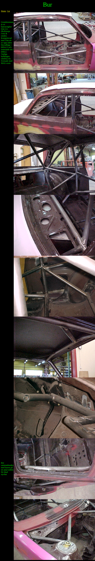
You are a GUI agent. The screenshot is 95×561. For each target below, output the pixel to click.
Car (8, 11)
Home (3, 11)
